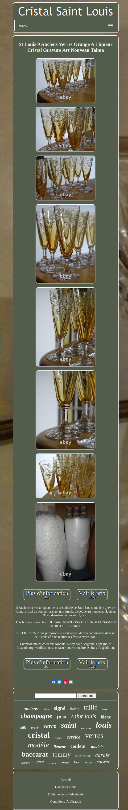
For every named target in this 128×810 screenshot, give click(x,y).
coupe (64, 762)
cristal (39, 735)
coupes (52, 763)
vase (105, 709)
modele (97, 746)
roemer (103, 762)
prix (61, 716)
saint (68, 725)
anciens (31, 708)
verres (94, 735)
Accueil (66, 780)
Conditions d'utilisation (65, 801)
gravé (35, 727)
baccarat (35, 754)
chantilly (25, 763)
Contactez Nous (65, 787)
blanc (106, 717)
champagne (36, 715)
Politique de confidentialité (66, 794)
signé (59, 708)
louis (104, 725)
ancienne (83, 756)
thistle (74, 709)
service (73, 737)
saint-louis (83, 716)
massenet (86, 728)
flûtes (46, 709)
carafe (102, 755)
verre (49, 725)
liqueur (60, 747)
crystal (58, 738)
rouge (88, 762)
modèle (38, 745)
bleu (76, 762)
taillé (91, 707)
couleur (78, 746)
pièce (39, 761)
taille (23, 727)
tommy (62, 754)
